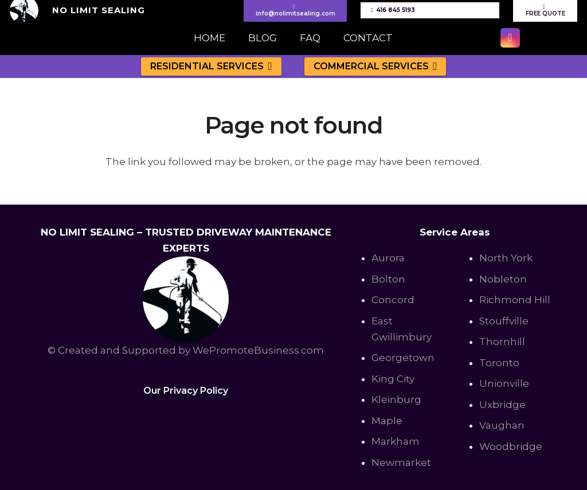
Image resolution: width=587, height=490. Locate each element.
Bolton (388, 279)
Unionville (504, 383)
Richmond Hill (514, 299)
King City (392, 379)
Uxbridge (502, 404)
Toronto (499, 363)
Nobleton (503, 279)
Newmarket (401, 462)
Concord (392, 299)
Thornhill (502, 341)
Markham (395, 441)
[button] (268, 66)
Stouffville (504, 321)
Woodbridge (510, 446)
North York (506, 258)
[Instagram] (510, 38)
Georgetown (403, 357)
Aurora (388, 258)
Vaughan (502, 425)
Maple (386, 420)
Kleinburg (396, 399)
